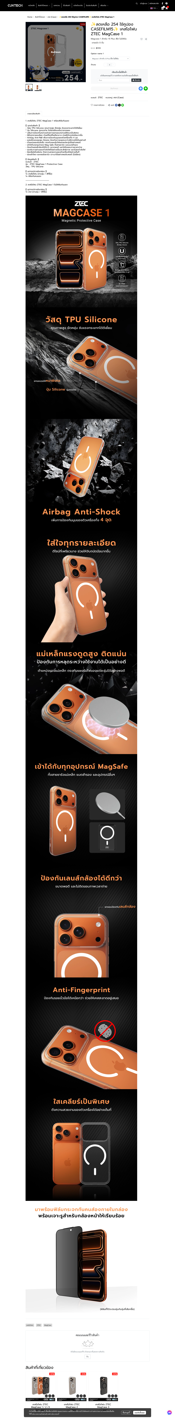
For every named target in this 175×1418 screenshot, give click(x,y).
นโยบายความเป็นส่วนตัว (40, 1408)
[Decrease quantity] (105, 64)
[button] (136, 3)
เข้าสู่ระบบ (143, 3)
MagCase (47, 1325)
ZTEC (100, 97)
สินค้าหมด (114, 88)
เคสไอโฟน (32, 173)
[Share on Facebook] (116, 105)
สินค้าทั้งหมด (40, 17)
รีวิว (87, 1357)
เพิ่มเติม (104, 5)
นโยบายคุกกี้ (55, 1408)
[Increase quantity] (113, 64)
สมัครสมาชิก (154, 3)
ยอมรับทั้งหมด (140, 1407)
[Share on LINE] (122, 105)
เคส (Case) (52, 17)
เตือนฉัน (136, 80)
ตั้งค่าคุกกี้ (126, 1407)
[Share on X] (119, 105)
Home (29, 17)
